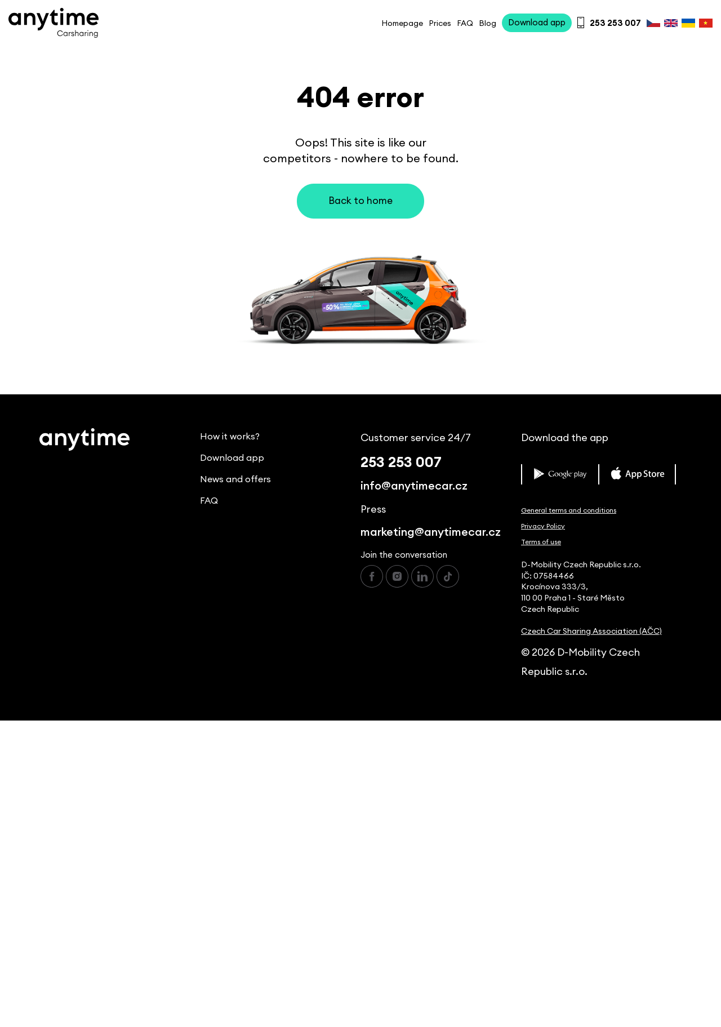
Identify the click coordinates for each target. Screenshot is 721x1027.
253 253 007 (401, 463)
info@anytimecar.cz (414, 486)
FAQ (465, 24)
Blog (487, 24)
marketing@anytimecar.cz (430, 532)
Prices (440, 24)
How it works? (230, 436)
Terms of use (541, 542)
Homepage (402, 24)
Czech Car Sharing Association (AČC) (591, 631)
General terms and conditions (568, 510)
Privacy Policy (543, 526)
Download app (232, 458)
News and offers (235, 479)
